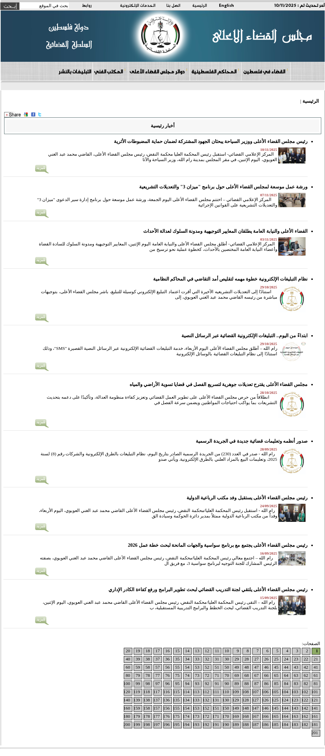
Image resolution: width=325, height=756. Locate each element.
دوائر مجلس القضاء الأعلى (159, 71)
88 (247, 683)
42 (306, 667)
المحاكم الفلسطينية (215, 71)
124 (285, 699)
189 (235, 724)
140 (126, 699)
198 (146, 724)
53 (197, 667)
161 (314, 716)
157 (156, 708)
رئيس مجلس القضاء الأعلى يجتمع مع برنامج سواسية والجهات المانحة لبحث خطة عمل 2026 (218, 545)
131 (215, 699)
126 (265, 699)
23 (296, 658)
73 (197, 675)
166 (265, 716)
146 (265, 708)
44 (286, 667)
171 (215, 716)
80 (128, 675)
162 (304, 716)
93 (197, 683)
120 (126, 691)
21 (316, 658)
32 (207, 658)
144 (285, 708)
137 (156, 699)
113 (196, 691)
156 (166, 708)
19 (138, 650)
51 (217, 667)
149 (235, 708)
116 (166, 691)
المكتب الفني (110, 71)
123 (295, 699)
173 (196, 716)
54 (187, 667)
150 (225, 708)
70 (227, 675)
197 (156, 724)
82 (306, 683)
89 (237, 683)
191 (215, 724)
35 (177, 658)
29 (237, 658)
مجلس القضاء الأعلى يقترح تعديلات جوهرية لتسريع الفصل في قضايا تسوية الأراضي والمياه (219, 384)
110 (225, 691)
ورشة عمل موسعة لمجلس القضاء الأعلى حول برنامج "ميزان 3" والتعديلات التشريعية (223, 186)
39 (138, 658)
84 (286, 683)
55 (177, 667)
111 (216, 691)
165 (275, 716)
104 (285, 691)
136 (166, 699)
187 (255, 724)
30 (227, 658)
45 (276, 667)
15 (177, 650)
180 (126, 716)
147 (255, 708)
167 (255, 716)
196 (166, 724)
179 (136, 716)
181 (314, 724)
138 (146, 699)
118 (146, 691)
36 (167, 658)
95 (177, 683)
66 (266, 675)
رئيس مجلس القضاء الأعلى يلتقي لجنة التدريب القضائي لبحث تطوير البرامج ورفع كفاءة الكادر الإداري (208, 589)
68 (247, 675)
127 (255, 699)
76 (167, 675)
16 (167, 650)
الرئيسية (199, 5)
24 (286, 658)
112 (206, 691)
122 (304, 699)
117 (156, 691)
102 (304, 691)
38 (148, 658)
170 (225, 716)
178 (146, 716)
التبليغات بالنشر (74, 71)
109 (235, 691)
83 (296, 683)
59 (138, 667)
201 (314, 732)
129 (235, 699)
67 (256, 675)
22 (306, 658)
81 (316, 683)
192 (206, 724)
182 (304, 724)
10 (227, 650)
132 (206, 699)
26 (266, 658)
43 (296, 667)
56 (167, 667)
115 (176, 691)
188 (245, 724)
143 (295, 708)
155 (176, 708)
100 (126, 683)
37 (158, 658)
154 (186, 708)
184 (285, 724)
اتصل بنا (173, 5)
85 (276, 683)
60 (128, 667)
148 (245, 708)
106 (265, 691)
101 (314, 691)
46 (266, 667)
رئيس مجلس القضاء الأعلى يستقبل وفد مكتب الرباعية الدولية (247, 497)
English (226, 5)
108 (245, 691)
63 (296, 675)
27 (256, 658)
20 (128, 650)
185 (275, 724)
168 (245, 716)
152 (206, 708)
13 (197, 650)
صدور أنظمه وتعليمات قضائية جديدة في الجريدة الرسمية (252, 441)
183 (295, 724)
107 (255, 691)
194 (186, 724)
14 (187, 650)
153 (196, 708)
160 (126, 708)
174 (186, 716)
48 (247, 667)
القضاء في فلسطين (265, 71)
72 (207, 675)
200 (126, 724)
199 (136, 724)
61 (316, 675)
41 (316, 667)
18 (148, 650)
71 (217, 675)
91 (217, 683)
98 (148, 683)
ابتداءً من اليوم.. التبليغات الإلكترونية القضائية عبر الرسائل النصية (244, 335)
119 (136, 691)
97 (158, 683)
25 (276, 658)
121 (314, 699)
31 (217, 658)
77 (158, 675)
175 (176, 716)
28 (247, 658)
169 (235, 716)
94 (187, 683)
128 (245, 699)
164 (285, 716)
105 (275, 691)
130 (225, 699)
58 (148, 667)
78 (148, 675)
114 (186, 691)
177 (156, 716)
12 (207, 650)
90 (227, 683)
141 (314, 708)
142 (304, 708)
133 (196, 699)
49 (237, 667)
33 (197, 658)
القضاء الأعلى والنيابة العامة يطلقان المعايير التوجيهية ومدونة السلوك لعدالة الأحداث (225, 231)
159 (136, 708)
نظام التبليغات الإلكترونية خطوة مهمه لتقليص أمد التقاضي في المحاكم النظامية (230, 279)
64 (286, 675)
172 (206, 716)
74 (187, 675)
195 (176, 724)
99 (138, 683)
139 (136, 699)
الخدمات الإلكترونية (138, 5)
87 (256, 683)
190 (225, 724)
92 (207, 683)
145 (275, 708)
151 (215, 708)
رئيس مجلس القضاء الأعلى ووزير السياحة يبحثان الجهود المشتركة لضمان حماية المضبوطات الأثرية (211, 141)
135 (176, 699)
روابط (87, 5)
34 (187, 658)
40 (128, 658)
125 (275, 699)
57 (158, 667)
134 (186, 699)
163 (295, 716)
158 (146, 708)
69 (237, 675)
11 (217, 650)
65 (276, 675)
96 (167, 683)
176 (166, 716)
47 (256, 667)
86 (266, 683)
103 (295, 691)
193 (196, 724)
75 (177, 675)
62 (306, 675)
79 (138, 675)
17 (158, 650)
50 (227, 667)
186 (265, 724)
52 (207, 667)
